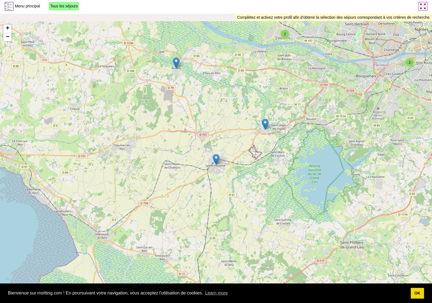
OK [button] (417, 293)
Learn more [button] (216, 293)
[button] (176, 63)
